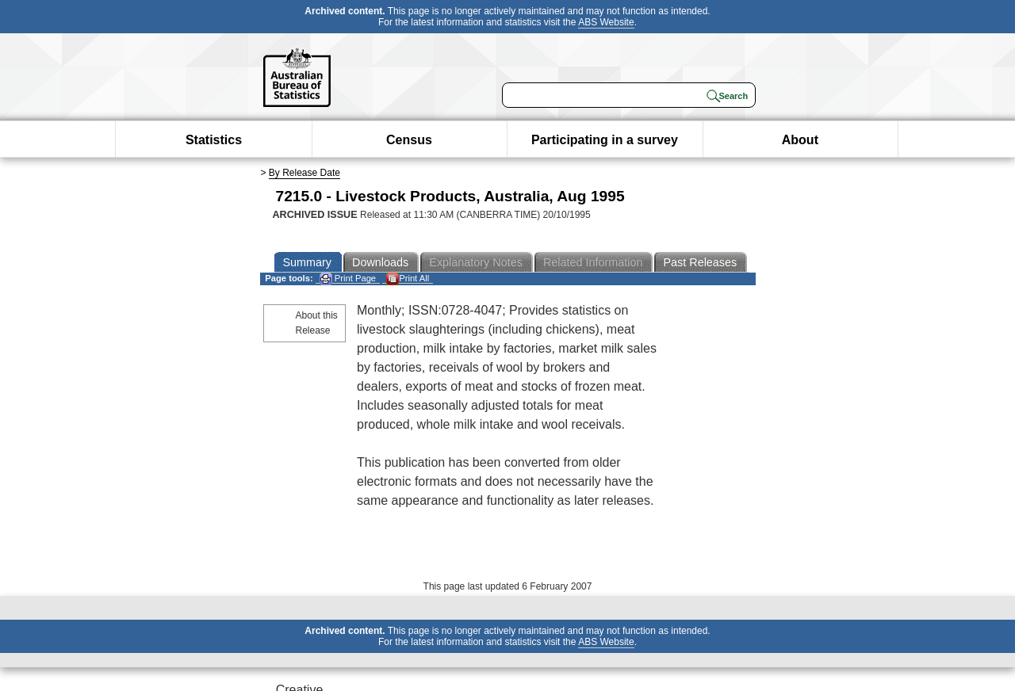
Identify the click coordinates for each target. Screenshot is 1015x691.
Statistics (214, 140)
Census (409, 140)
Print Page (348, 278)
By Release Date (304, 172)
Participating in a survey (604, 140)
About (800, 140)
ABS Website (606, 22)
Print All (407, 278)
